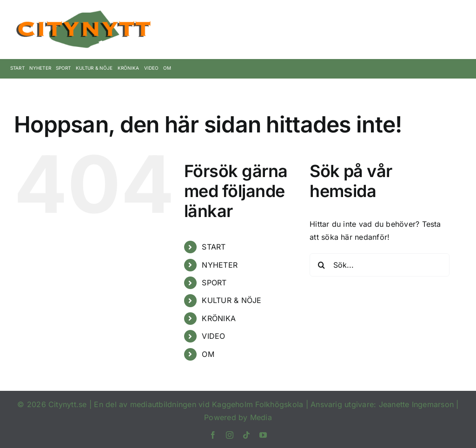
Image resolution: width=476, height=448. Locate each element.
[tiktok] (246, 435)
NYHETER (220, 265)
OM (208, 354)
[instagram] (229, 435)
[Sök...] (380, 265)
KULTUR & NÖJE (231, 300)
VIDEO (213, 336)
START (213, 246)
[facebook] (213, 435)
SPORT (214, 282)
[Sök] (321, 265)
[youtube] (263, 435)
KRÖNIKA (219, 318)
